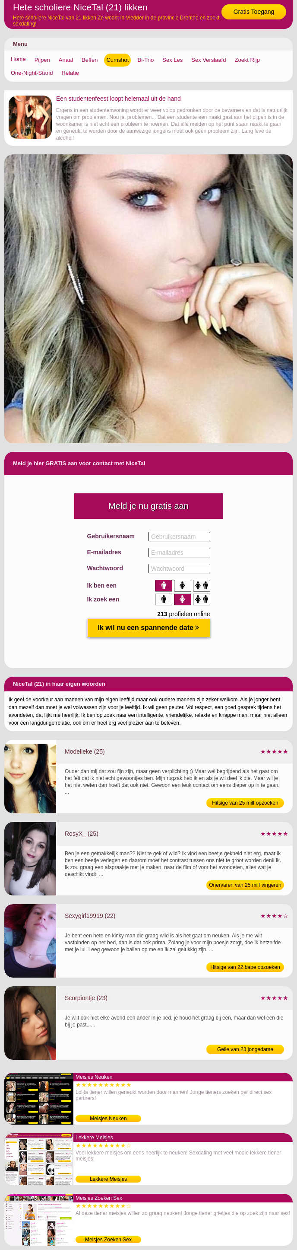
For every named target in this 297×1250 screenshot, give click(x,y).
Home (18, 59)
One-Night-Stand (32, 73)
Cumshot (117, 60)
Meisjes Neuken (108, 1119)
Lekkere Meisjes (108, 1179)
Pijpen (42, 60)
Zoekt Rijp (247, 60)
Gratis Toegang (254, 11)
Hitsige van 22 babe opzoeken (245, 967)
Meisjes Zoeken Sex (108, 1240)
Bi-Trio (145, 60)
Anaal (66, 60)
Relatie (70, 73)
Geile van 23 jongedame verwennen (245, 1050)
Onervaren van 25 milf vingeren (245, 885)
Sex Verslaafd (208, 60)
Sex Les (172, 60)
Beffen (90, 60)
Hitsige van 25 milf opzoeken (245, 803)
